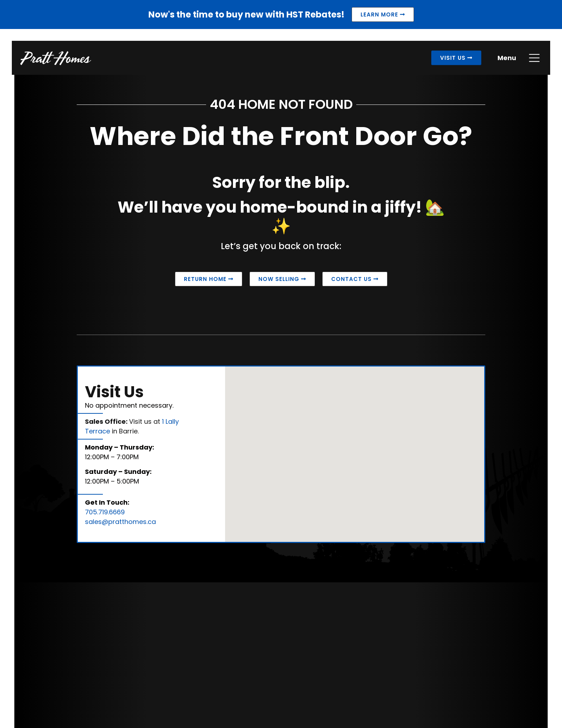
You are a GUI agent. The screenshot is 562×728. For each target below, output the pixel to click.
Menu (504, 60)
